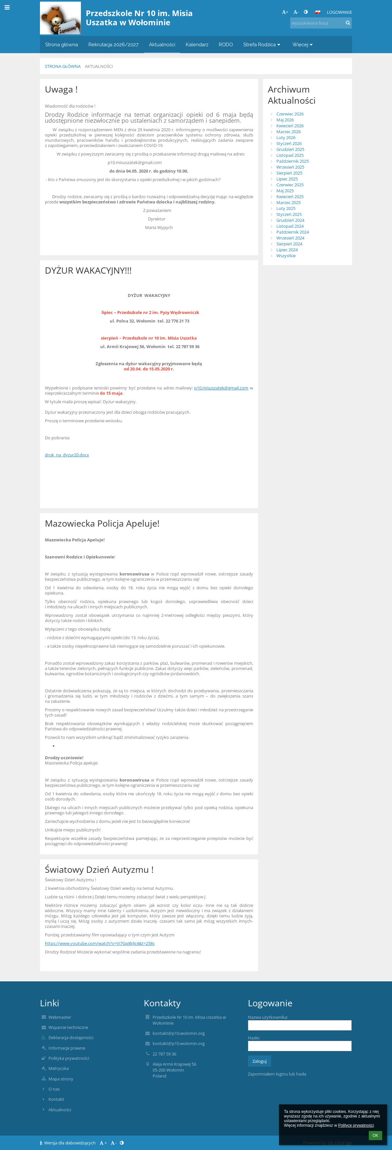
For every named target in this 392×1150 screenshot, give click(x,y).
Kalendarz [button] (197, 44)
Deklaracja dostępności (70, 1037)
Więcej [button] (303, 44)
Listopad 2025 (290, 155)
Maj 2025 (285, 191)
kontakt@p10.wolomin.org (179, 1033)
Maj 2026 (285, 120)
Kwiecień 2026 (290, 126)
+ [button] (285, 12)
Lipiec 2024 (287, 250)
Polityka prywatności (68, 1058)
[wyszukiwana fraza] (321, 23)
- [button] (296, 12)
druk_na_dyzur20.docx (67, 455)
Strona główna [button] (61, 44)
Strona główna (63, 66)
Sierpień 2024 (289, 244)
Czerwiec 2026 (290, 114)
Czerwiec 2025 (290, 185)
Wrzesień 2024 (290, 238)
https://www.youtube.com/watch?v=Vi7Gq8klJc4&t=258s (100, 943)
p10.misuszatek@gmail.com (221, 388)
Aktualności (99, 66)
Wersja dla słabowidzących (68, 1143)
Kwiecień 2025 (290, 196)
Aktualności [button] (162, 44)
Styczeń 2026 (289, 143)
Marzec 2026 (288, 132)
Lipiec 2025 (287, 179)
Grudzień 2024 (290, 220)
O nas (54, 1089)
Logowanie (339, 12)
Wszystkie (286, 256)
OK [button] (375, 1135)
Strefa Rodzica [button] (262, 44)
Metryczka (58, 1068)
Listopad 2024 (290, 226)
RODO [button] (226, 44)
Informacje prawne (66, 1048)
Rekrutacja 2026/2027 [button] (113, 44)
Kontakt (56, 1099)
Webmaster (59, 1017)
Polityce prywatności (356, 1125)
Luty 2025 (285, 208)
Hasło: (254, 1038)
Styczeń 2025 (289, 214)
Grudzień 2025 (290, 149)
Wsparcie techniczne (68, 1027)
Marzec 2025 (288, 202)
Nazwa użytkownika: (268, 1017)
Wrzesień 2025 (290, 167)
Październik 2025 (292, 161)
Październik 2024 (292, 232)
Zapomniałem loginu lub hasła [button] (277, 1074)
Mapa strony (60, 1079)
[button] (318, 12)
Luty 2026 (285, 137)
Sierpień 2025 (289, 173)
